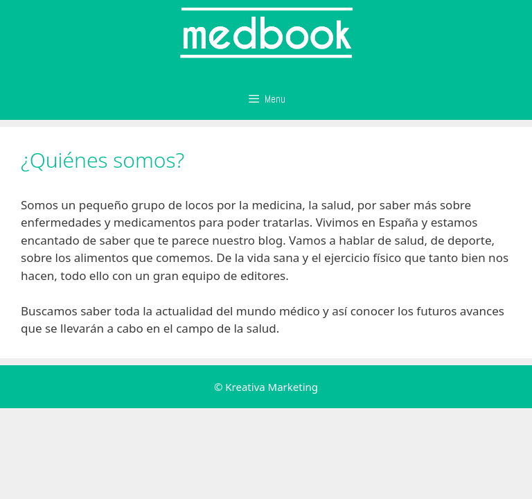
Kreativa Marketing (271, 387)
